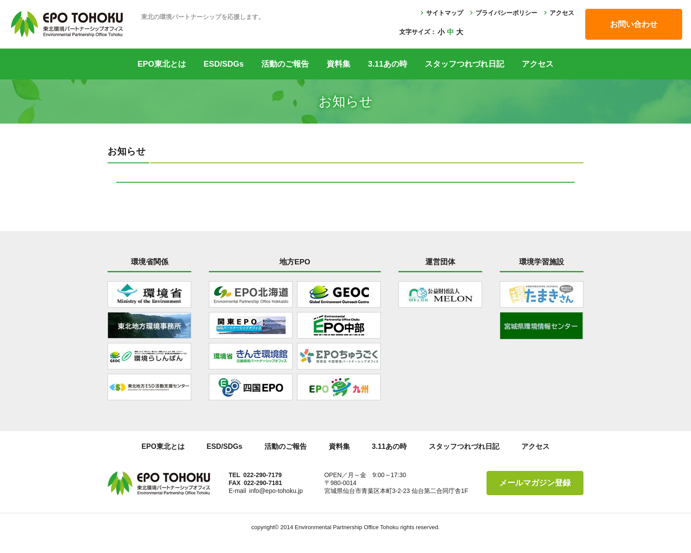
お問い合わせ (634, 24)
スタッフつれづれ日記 (464, 64)
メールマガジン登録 (535, 482)
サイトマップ (444, 12)
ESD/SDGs (224, 64)
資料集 (338, 64)
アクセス (562, 12)
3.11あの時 (387, 64)
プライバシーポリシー (506, 12)
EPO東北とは (161, 64)
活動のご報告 (285, 64)
